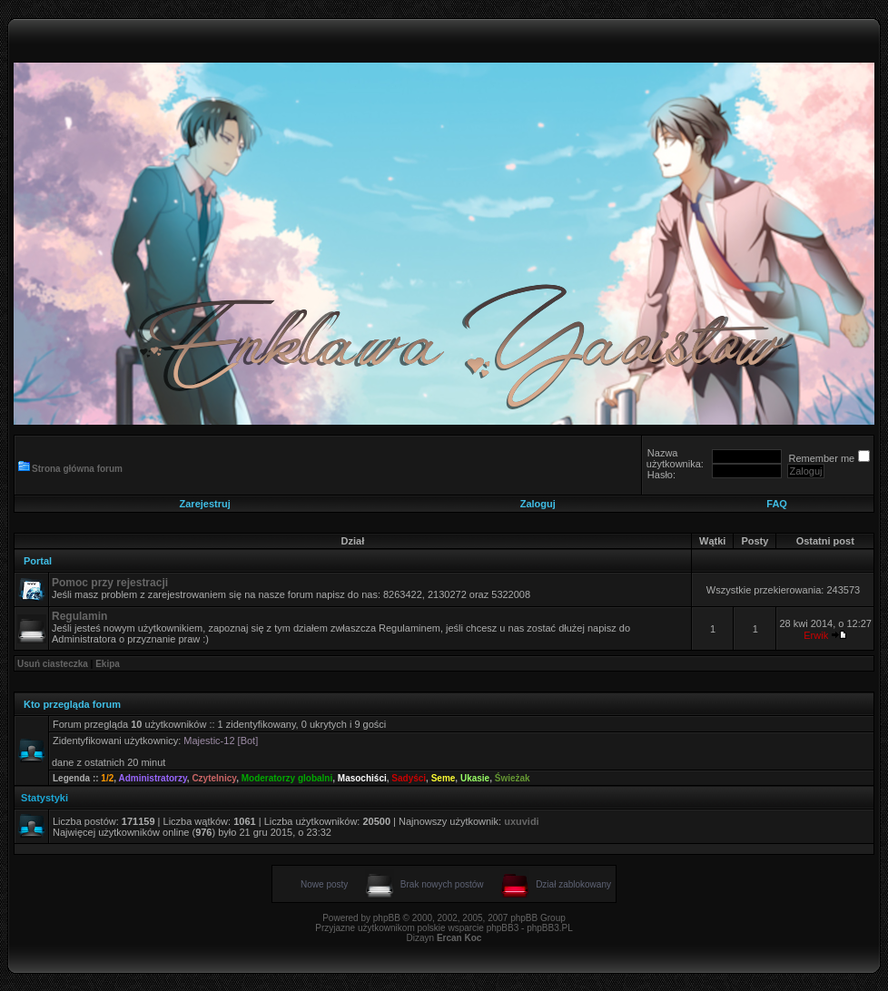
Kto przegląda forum (72, 704)
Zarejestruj (205, 503)
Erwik (816, 635)
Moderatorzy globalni (287, 778)
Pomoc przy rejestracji (110, 582)
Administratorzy (152, 778)
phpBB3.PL (550, 928)
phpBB (386, 918)
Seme (443, 778)
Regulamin (79, 616)
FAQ (776, 503)
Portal (38, 560)
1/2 (107, 778)
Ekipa (107, 664)
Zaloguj (538, 503)
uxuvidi (521, 821)
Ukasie (474, 778)
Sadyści (408, 778)
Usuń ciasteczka (52, 664)
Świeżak (512, 778)
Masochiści (362, 778)
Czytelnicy (214, 778)
